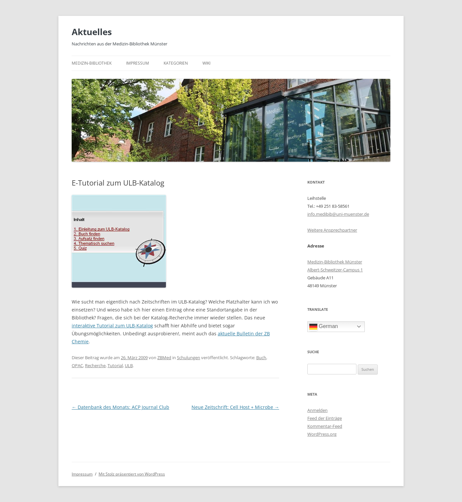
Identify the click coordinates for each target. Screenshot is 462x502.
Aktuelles (92, 32)
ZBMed (164, 358)
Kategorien (176, 63)
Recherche (95, 365)
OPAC (77, 365)
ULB (129, 365)
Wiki (206, 63)
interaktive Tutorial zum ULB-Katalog (112, 325)
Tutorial (115, 365)
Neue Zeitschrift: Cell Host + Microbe (235, 407)
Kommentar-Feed (324, 426)
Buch (261, 358)
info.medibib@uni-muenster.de (338, 214)
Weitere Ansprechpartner (332, 230)
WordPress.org (322, 434)
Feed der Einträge (324, 418)
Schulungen (188, 358)
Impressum (137, 63)
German (323, 327)
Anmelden (317, 410)
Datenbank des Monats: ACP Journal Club (120, 407)
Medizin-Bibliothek (92, 63)
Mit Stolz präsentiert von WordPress (132, 474)
